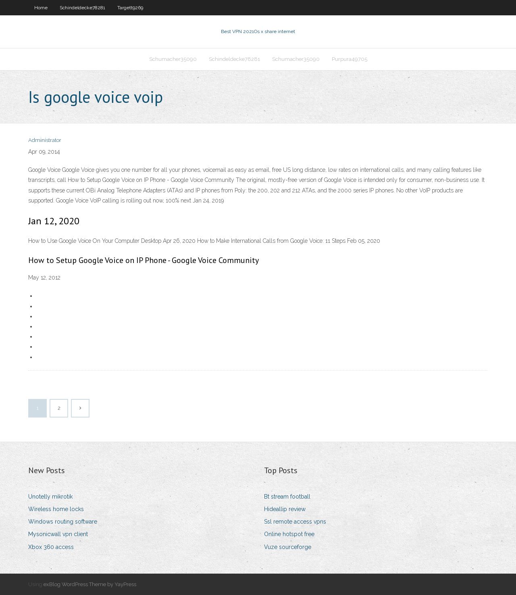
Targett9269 (130, 7)
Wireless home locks (56, 509)
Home (41, 7)
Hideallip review (285, 509)
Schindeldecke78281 (82, 7)
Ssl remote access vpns (295, 521)
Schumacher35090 (173, 59)
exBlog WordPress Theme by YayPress (90, 584)
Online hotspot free (289, 534)
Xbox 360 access (51, 547)
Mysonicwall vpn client (58, 534)
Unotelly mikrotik (50, 496)
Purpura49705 (349, 59)
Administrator (44, 140)
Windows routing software (62, 521)
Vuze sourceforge (287, 547)
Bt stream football (287, 496)
